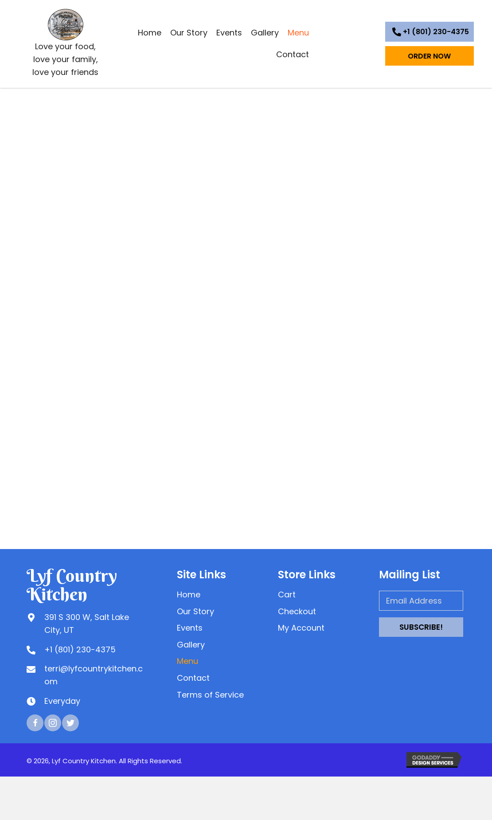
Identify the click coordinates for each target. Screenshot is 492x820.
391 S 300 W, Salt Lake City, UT (86, 624)
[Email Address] (421, 601)
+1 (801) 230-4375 (80, 649)
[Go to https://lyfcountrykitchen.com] (66, 45)
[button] (429, 32)
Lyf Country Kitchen (72, 585)
